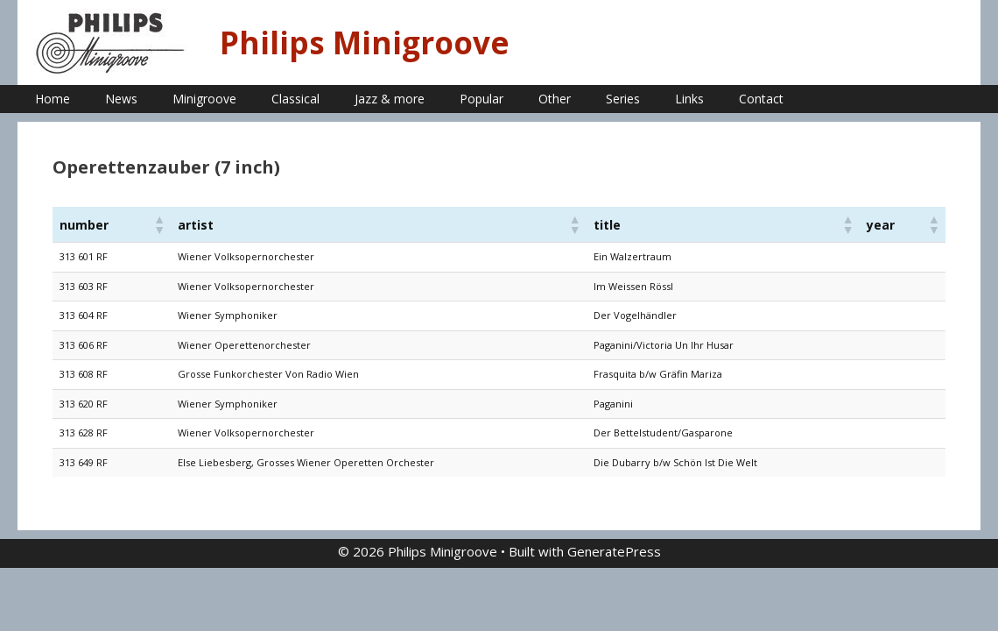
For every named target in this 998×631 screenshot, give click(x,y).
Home (52, 98)
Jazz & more (390, 98)
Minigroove (204, 98)
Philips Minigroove (365, 42)
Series (623, 98)
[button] (158, 224)
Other (554, 98)
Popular (481, 98)
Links (689, 98)
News (121, 98)
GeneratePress (614, 551)
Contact (761, 98)
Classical (295, 98)
